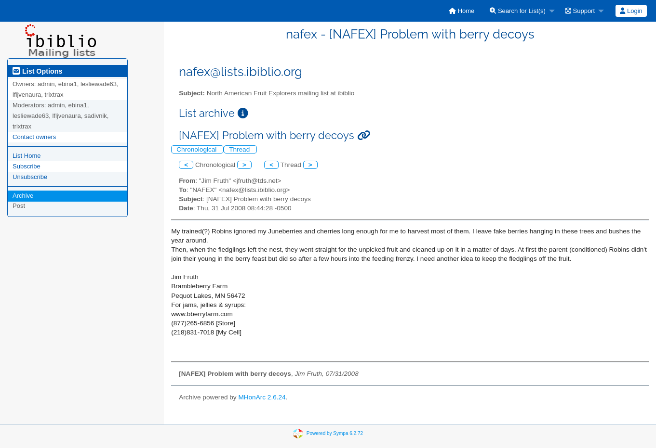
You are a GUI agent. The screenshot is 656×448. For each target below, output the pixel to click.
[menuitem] (461, 11)
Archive (23, 195)
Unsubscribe (30, 176)
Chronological (197, 149)
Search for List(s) (518, 10)
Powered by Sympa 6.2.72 (335, 433)
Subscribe (26, 166)
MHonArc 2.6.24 (261, 397)
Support (580, 10)
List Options (37, 71)
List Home (27, 155)
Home (461, 10)
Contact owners (34, 137)
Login (631, 10)
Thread (240, 149)
